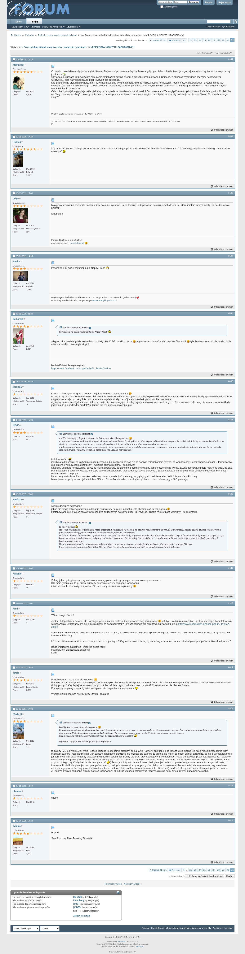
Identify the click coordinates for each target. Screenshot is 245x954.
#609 (230, 568)
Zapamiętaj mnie (169, 7)
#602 (230, 136)
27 (213, 40)
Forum (34, 21)
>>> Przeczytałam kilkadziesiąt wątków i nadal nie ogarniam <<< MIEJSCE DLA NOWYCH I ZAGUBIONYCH (76, 47)
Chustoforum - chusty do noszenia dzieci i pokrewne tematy (181, 927)
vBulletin (139, 946)
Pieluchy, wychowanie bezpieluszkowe (57, 35)
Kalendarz (35, 27)
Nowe (19, 21)
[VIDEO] (77, 907)
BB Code (77, 896)
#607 (230, 419)
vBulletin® (122, 941)
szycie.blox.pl (77, 242)
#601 (230, 59)
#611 (230, 667)
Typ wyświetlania (222, 53)
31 (232, 40)
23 (195, 40)
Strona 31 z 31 (159, 40)
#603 (230, 193)
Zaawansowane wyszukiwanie (220, 26)
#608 (230, 493)
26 (209, 40)
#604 (230, 255)
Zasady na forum (82, 915)
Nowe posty (16, 27)
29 (223, 40)
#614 (230, 820)
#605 (230, 313)
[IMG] (76, 903)
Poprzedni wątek (113, 883)
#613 (230, 785)
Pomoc (209, 2)
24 (200, 40)
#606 (230, 381)
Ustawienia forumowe (52, 27)
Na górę (229, 876)
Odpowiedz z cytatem (222, 130)
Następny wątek (132, 883)
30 (227, 40)
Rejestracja (224, 2)
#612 (230, 708)
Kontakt (146, 927)
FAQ (26, 27)
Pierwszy (174, 40)
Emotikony (78, 900)
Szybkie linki (72, 27)
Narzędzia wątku (204, 53)
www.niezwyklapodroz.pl (104, 300)
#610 (230, 603)
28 (218, 40)
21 (190, 40)
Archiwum (218, 927)
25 (204, 40)
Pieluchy (29, 35)
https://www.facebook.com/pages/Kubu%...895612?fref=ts (81, 368)
